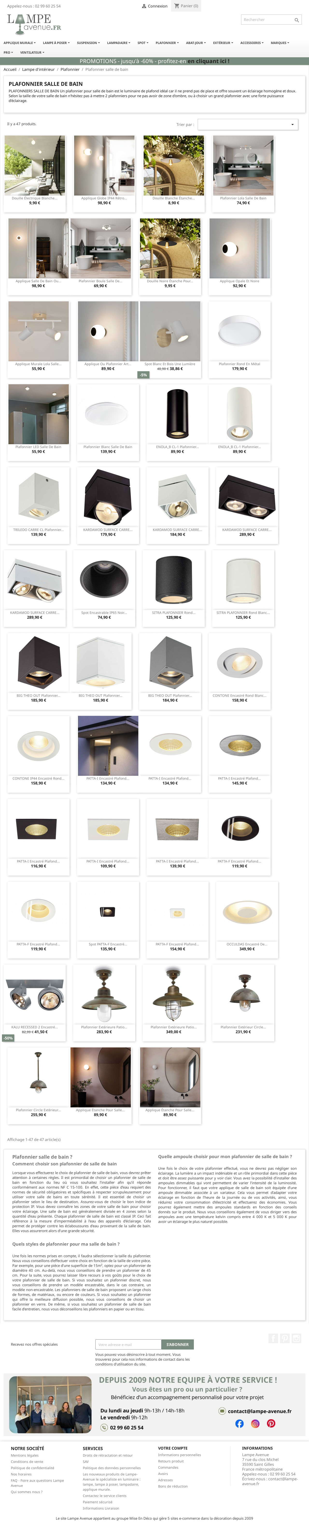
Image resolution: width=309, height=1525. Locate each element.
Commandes (168, 1467)
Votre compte (173, 1448)
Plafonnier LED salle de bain (38, 446)
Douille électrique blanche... (34, 198)
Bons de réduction (173, 1486)
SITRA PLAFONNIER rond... (174, 612)
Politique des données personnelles (112, 1468)
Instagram (296, 1338)
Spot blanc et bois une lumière (170, 364)
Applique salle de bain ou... (38, 281)
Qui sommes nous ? (26, 1491)
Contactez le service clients (104, 1495)
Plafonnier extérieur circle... (243, 1027)
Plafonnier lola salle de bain (243, 198)
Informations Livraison (101, 1508)
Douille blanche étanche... (174, 198)
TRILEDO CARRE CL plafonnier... (38, 529)
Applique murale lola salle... (38, 364)
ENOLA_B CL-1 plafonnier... (177, 446)
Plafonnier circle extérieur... (38, 1110)
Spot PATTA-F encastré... (108, 944)
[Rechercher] (271, 20)
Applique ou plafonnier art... (107, 364)
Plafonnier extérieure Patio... (104, 1027)
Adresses (165, 1480)
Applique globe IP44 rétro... (104, 198)
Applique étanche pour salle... (100, 1110)
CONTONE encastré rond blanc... (240, 695)
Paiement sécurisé (97, 1502)
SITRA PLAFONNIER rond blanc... (243, 612)
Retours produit (171, 1461)
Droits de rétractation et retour (108, 1455)
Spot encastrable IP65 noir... (104, 612)
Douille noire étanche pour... (170, 281)
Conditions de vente (27, 1461)
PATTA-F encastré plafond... (239, 861)
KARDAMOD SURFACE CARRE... (108, 529)
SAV (86, 1461)
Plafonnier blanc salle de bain (108, 446)
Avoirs (163, 1473)
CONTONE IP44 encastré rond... (38, 778)
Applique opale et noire (239, 281)
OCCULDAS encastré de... (247, 944)
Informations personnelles (179, 1454)
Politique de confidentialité (32, 1468)
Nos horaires (21, 1474)
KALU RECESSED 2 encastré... (34, 1027)
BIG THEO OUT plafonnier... (38, 695)
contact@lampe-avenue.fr (270, 1481)
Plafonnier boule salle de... (100, 281)
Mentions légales (25, 1455)
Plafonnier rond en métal (239, 364)
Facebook (273, 1338)
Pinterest (285, 1338)
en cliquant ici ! (208, 61)
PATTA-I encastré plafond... (107, 778)
